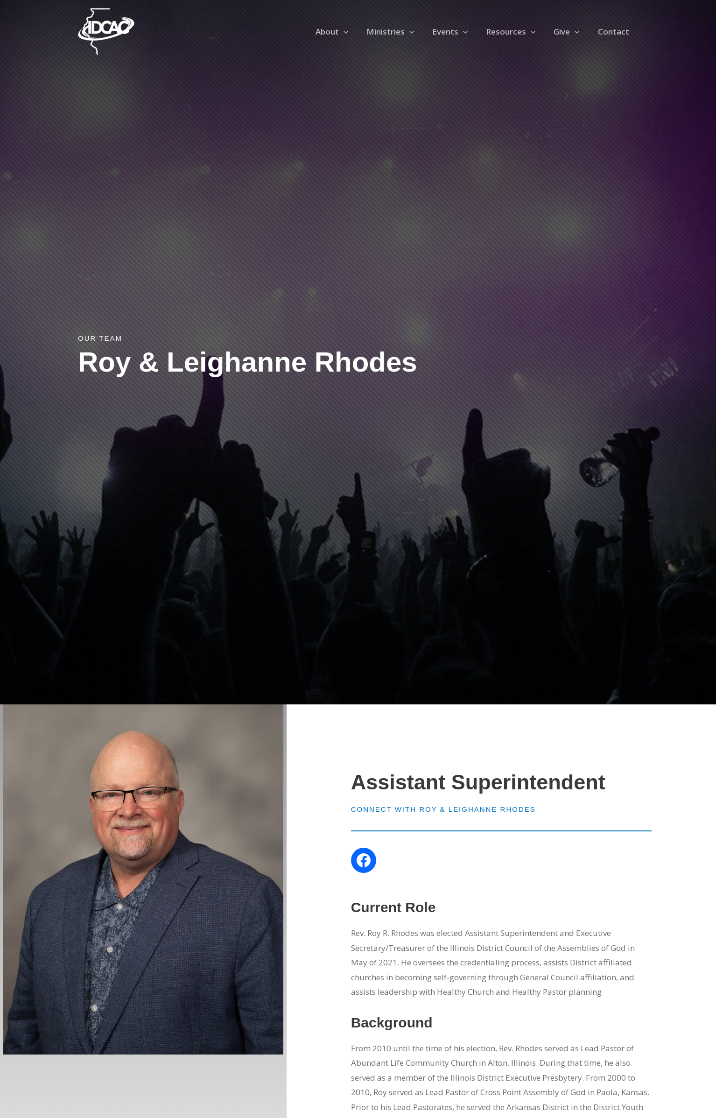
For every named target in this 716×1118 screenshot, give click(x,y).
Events (458, 31)
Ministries (400, 31)
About (344, 31)
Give (570, 31)
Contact (614, 31)
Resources (516, 31)
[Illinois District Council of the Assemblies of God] (106, 30)
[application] (356, 31)
